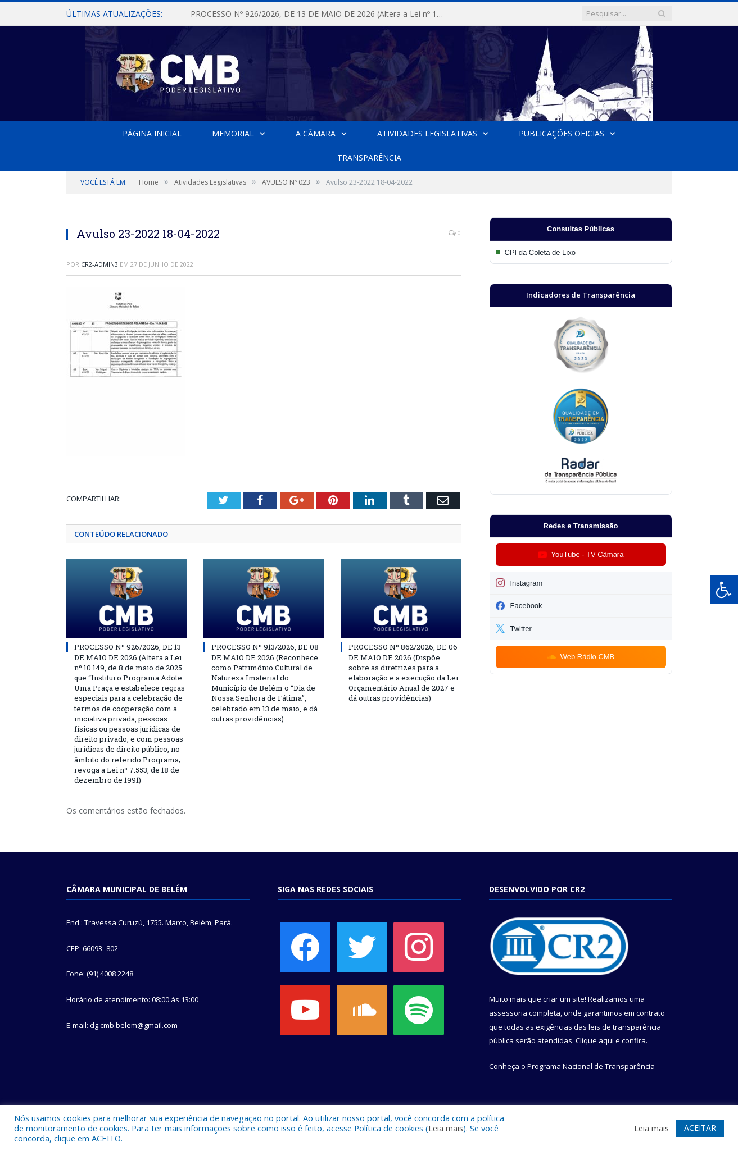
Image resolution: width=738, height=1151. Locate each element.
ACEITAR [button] (700, 1127)
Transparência (369, 157)
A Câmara (316, 133)
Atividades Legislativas (427, 133)
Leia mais (445, 1128)
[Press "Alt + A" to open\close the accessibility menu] (724, 590)
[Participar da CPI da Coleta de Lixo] (581, 252)
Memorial (233, 133)
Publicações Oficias (561, 133)
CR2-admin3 (99, 264)
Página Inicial (152, 133)
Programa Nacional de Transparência (591, 1066)
